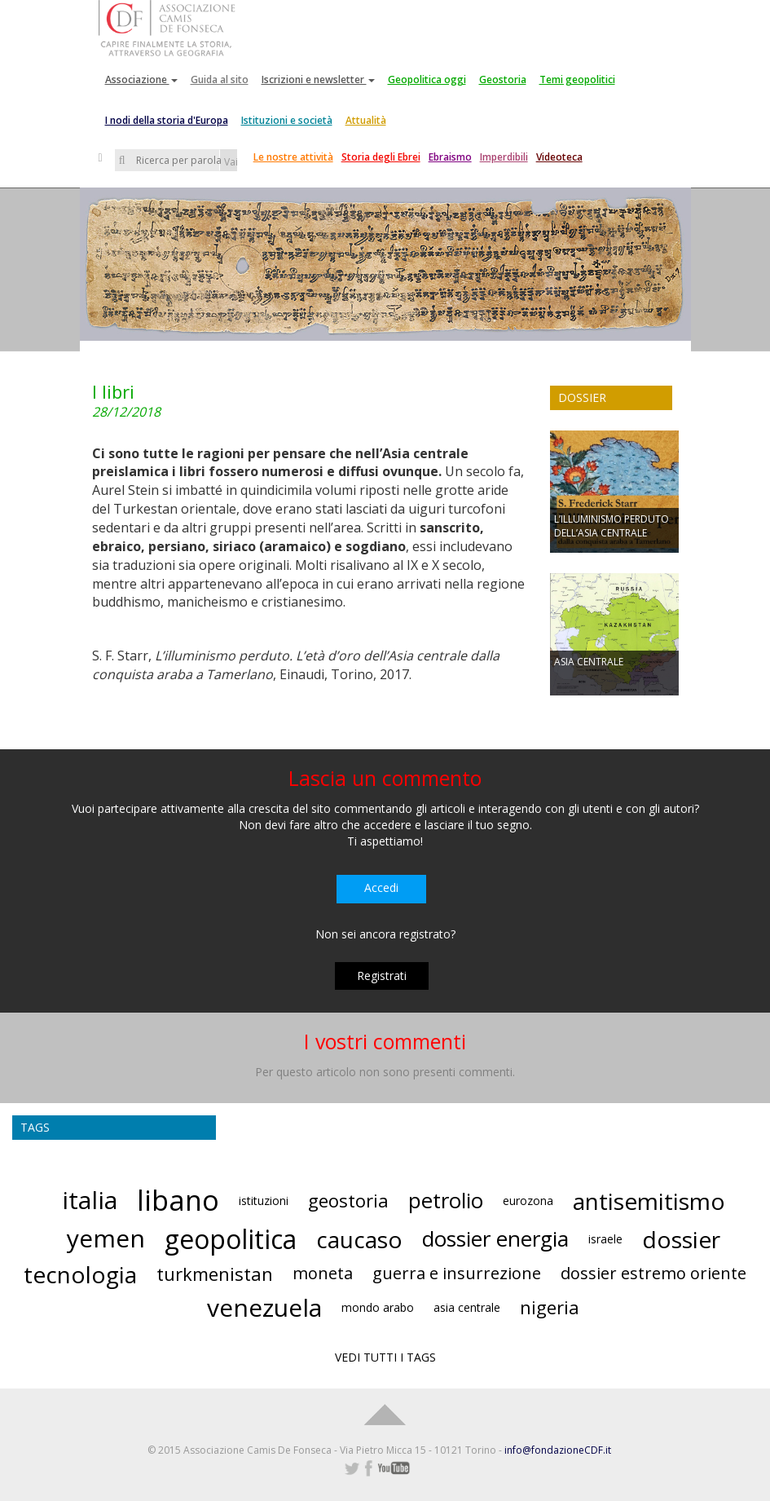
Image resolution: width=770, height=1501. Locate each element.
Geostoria (502, 79)
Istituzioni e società (286, 120)
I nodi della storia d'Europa (166, 120)
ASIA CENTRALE (588, 662)
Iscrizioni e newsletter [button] (318, 79)
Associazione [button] (141, 79)
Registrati (382, 975)
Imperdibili (504, 157)
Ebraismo (450, 157)
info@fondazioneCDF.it (557, 1450)
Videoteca (559, 157)
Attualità (365, 120)
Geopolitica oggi (427, 79)
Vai (230, 162)
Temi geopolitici (577, 79)
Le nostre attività (293, 157)
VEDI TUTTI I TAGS (385, 1357)
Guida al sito (220, 79)
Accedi (381, 887)
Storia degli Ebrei (380, 157)
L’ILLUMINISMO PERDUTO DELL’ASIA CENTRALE (611, 526)
